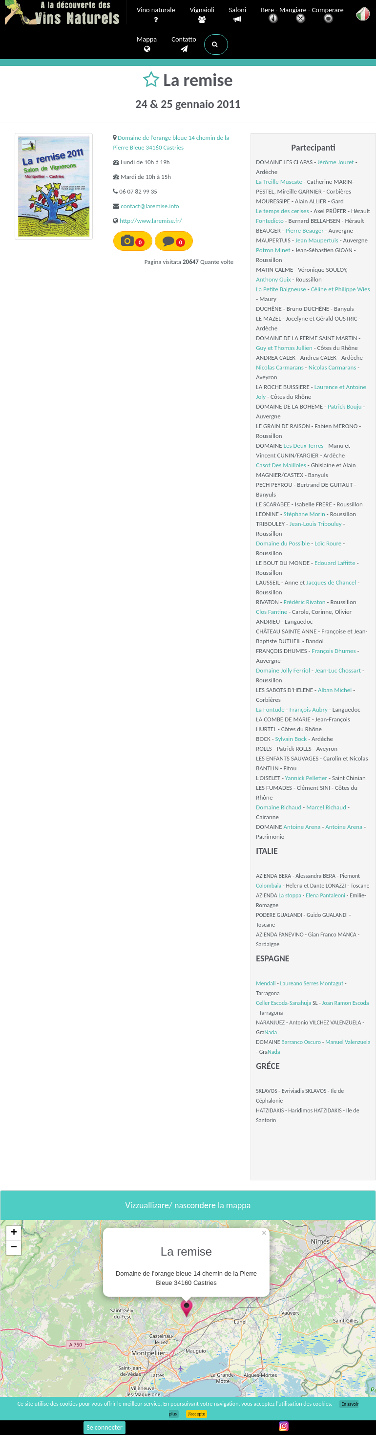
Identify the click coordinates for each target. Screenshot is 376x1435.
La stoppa (289, 895)
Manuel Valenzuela (347, 1042)
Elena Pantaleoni (325, 895)
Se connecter (104, 1427)
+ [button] (14, 1233)
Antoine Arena (302, 826)
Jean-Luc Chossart (338, 670)
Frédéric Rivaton (305, 602)
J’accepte (196, 1414)
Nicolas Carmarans (280, 367)
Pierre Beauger (305, 230)
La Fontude (270, 709)
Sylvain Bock (291, 738)
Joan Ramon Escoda (345, 1003)
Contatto (183, 44)
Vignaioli (202, 15)
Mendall (265, 983)
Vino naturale (156, 15)
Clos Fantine (271, 611)
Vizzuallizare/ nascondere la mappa (188, 1205)
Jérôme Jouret (335, 162)
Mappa (147, 44)
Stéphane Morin (304, 514)
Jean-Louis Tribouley (316, 523)
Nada (271, 1032)
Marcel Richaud (326, 807)
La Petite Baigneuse (281, 289)
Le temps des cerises (282, 211)
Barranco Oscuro (301, 1042)
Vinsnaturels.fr (66, 13)
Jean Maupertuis (316, 240)
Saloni (237, 14)
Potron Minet (273, 250)
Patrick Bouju (344, 406)
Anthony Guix (273, 279)
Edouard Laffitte (334, 562)
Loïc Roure (327, 543)
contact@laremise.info (150, 206)
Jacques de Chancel (331, 582)
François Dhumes (334, 650)
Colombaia (268, 885)
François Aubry (309, 709)
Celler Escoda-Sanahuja (283, 1003)
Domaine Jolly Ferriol (283, 670)
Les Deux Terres (304, 445)
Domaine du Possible (283, 543)
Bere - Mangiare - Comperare (302, 15)
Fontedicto (269, 220)
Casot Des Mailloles (281, 465)
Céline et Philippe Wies (340, 289)
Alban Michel (335, 690)
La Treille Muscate (279, 181)
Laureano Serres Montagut (312, 983)
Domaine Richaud (278, 807)
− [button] (14, 1247)
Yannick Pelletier (306, 778)
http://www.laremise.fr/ (151, 220)
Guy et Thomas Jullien (284, 347)
